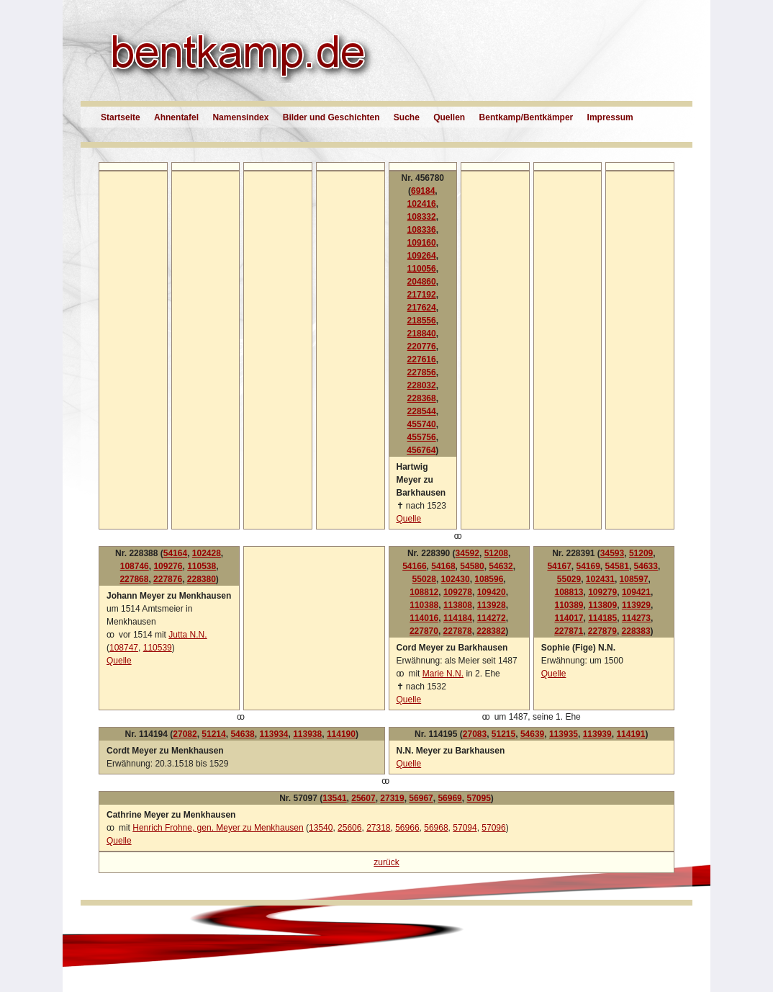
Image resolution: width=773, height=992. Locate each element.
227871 (568, 631)
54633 (646, 566)
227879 (602, 631)
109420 (491, 592)
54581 (617, 566)
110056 (421, 269)
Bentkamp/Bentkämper (526, 117)
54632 (500, 566)
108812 (424, 592)
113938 (307, 734)
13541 (334, 798)
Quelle (409, 519)
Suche (407, 117)
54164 (175, 553)
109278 (457, 592)
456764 (421, 450)
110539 (157, 648)
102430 (455, 579)
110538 (201, 566)
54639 (532, 734)
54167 (559, 566)
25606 (349, 828)
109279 (602, 592)
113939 (597, 734)
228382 (490, 631)
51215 (503, 734)
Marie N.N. (443, 674)
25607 (363, 798)
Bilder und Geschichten (331, 117)
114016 (424, 618)
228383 (636, 631)
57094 (464, 828)
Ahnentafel (176, 117)
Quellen (449, 117)
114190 (341, 734)
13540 (321, 828)
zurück (386, 862)
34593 (612, 553)
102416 (421, 204)
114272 (491, 618)
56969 (449, 798)
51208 (496, 553)
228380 (201, 579)
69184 (423, 191)
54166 (414, 566)
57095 (478, 798)
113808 (457, 605)
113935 (563, 734)
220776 (421, 346)
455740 (421, 424)
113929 (636, 605)
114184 (457, 618)
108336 (421, 230)
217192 (421, 295)
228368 (421, 398)
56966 (407, 828)
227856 (421, 372)
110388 (424, 605)
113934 (273, 734)
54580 (472, 566)
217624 (421, 308)
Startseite (120, 117)
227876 (167, 579)
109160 (421, 243)
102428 (206, 553)
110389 (568, 605)
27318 (378, 828)
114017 (568, 618)
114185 (602, 618)
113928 (491, 605)
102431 (600, 579)
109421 (636, 592)
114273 (636, 618)
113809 (602, 605)
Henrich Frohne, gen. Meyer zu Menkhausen (217, 828)
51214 (213, 734)
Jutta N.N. (187, 635)
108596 (488, 579)
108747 (123, 648)
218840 (421, 334)
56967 (421, 798)
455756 (421, 437)
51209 (641, 553)
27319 (392, 798)
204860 (421, 282)
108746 (134, 566)
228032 (421, 385)
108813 (568, 592)
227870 (424, 631)
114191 (630, 734)
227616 (421, 359)
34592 (467, 553)
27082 (184, 734)
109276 (167, 566)
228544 (421, 411)
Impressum (610, 117)
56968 (436, 828)
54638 (242, 734)
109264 (421, 256)
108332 (421, 217)
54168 (443, 566)
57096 (493, 828)
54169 (588, 566)
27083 (475, 734)
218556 (421, 321)
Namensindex (240, 117)
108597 (634, 579)
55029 (569, 579)
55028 (424, 579)
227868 (133, 579)
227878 (457, 631)
